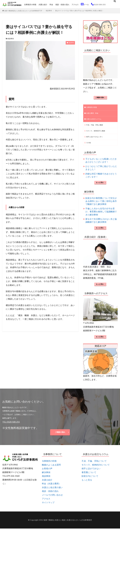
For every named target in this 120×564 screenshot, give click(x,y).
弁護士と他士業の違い (52, 491)
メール (85, 4)
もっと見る (100, 185)
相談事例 (49, 10)
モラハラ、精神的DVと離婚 (97, 132)
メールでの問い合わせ (52, 499)
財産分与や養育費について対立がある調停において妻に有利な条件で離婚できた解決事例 (101, 204)
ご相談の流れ (99, 97)
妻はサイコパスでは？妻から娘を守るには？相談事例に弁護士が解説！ (79, 10)
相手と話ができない (91, 472)
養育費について (89, 476)
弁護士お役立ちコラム (95, 120)
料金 (51, 4)
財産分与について (90, 480)
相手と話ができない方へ (95, 139)
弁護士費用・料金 (93, 114)
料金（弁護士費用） (51, 487)
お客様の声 (47, 472)
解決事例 (46, 476)
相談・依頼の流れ (62, 4)
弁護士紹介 (43, 4)
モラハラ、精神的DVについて (96, 468)
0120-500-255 (98, 4)
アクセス (75, 4)
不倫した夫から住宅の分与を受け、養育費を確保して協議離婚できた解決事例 (101, 214)
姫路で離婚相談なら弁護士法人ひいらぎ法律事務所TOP (23, 11)
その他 (88, 145)
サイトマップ (48, 506)
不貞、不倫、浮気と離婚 (95, 126)
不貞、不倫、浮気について (94, 465)
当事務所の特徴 (30, 4)
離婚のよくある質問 (51, 468)
